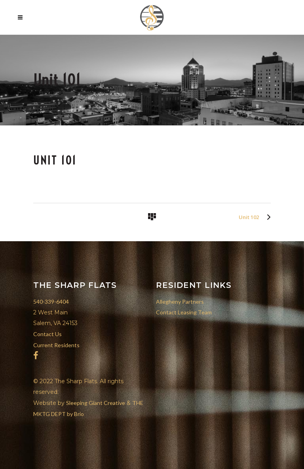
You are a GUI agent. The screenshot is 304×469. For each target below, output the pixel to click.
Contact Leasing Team (184, 312)
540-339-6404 (51, 301)
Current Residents (56, 345)
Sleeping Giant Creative (95, 402)
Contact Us (47, 334)
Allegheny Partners (180, 301)
